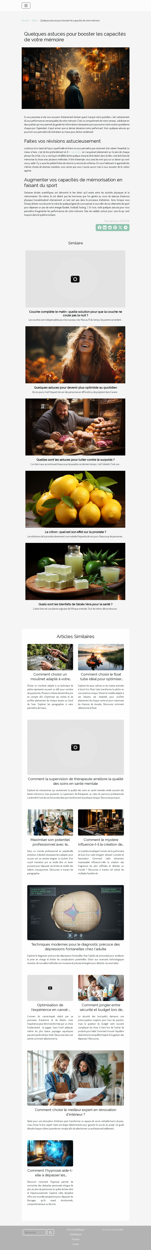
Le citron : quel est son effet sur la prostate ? (75, 532)
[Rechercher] (34, 1232)
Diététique (75, 1234)
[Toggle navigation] (26, 5)
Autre (34, 20)
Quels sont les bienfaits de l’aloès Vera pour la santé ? (75, 604)
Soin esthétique (75, 1229)
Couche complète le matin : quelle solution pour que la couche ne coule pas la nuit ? (75, 313)
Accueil (25, 20)
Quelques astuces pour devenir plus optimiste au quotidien (75, 387)
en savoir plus (75, 152)
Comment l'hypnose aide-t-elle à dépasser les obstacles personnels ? (50, 1175)
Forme (75, 1239)
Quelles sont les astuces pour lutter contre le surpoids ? (76, 459)
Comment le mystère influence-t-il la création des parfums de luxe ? (101, 844)
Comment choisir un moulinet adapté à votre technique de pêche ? (50, 679)
